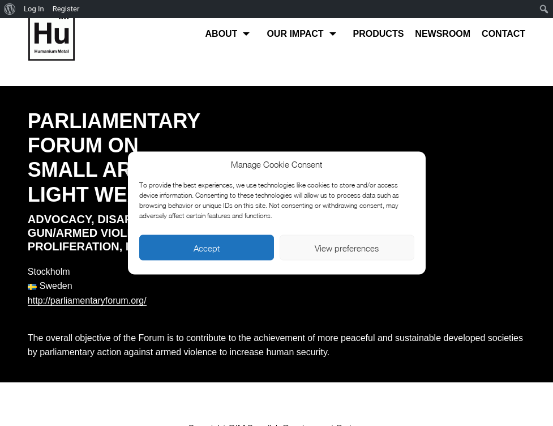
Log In (34, 9)
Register (66, 9)
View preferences (347, 247)
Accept (207, 247)
